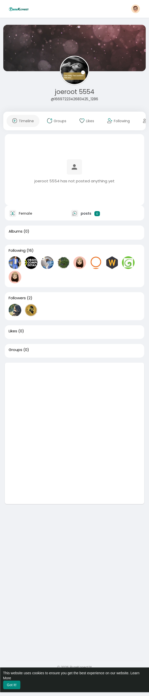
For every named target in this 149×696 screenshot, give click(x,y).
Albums (16, 231)
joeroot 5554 (74, 91)
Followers (17, 298)
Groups (15, 350)
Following (17, 250)
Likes (13, 331)
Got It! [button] (11, 685)
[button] (135, 9)
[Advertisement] (74, 398)
